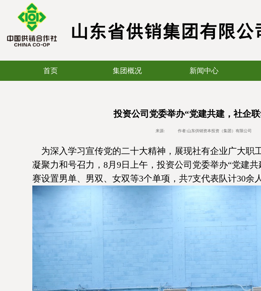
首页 (50, 71)
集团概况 (127, 71)
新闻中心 (204, 71)
